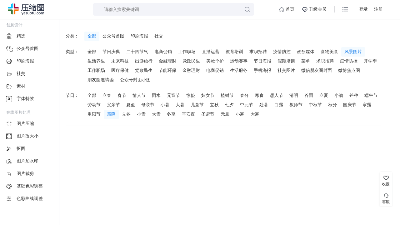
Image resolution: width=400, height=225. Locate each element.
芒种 (353, 95)
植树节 (227, 95)
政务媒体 (305, 51)
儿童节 (197, 104)
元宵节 (173, 95)
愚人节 (276, 95)
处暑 (263, 104)
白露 (278, 104)
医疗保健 (120, 70)
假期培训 (286, 60)
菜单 (305, 60)
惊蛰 (190, 95)
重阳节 (94, 114)
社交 (158, 35)
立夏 (323, 95)
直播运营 (210, 51)
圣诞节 (207, 114)
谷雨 (308, 95)
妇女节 (207, 95)
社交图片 (286, 70)
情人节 (139, 95)
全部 (92, 35)
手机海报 (262, 70)
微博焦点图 (349, 70)
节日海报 (262, 60)
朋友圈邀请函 (101, 79)
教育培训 (234, 51)
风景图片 (353, 51)
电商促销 (163, 51)
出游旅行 (143, 60)
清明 (293, 95)
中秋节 (315, 104)
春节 (122, 95)
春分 (244, 95)
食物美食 (329, 51)
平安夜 (188, 114)
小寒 (240, 114)
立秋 (214, 104)
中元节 (246, 104)
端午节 (371, 95)
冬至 (171, 114)
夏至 (130, 104)
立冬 (126, 114)
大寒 (255, 114)
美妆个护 (215, 60)
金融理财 (167, 60)
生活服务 (239, 70)
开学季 (370, 60)
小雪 (141, 114)
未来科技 (120, 60)
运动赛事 (239, 60)
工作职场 (187, 51)
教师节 (295, 104)
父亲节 (113, 104)
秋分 (332, 104)
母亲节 (147, 104)
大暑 (180, 104)
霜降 (111, 114)
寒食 (259, 95)
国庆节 (349, 104)
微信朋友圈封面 (316, 70)
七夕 (229, 104)
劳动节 (94, 104)
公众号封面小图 (135, 79)
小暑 (165, 104)
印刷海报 (139, 35)
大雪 (156, 114)
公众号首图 (113, 35)
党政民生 (191, 60)
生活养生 (96, 60)
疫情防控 (282, 51)
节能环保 (167, 70)
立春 (106, 95)
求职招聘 (258, 51)
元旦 (225, 114)
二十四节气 (137, 51)
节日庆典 (111, 51)
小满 (338, 95)
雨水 (156, 95)
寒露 (366, 104)
